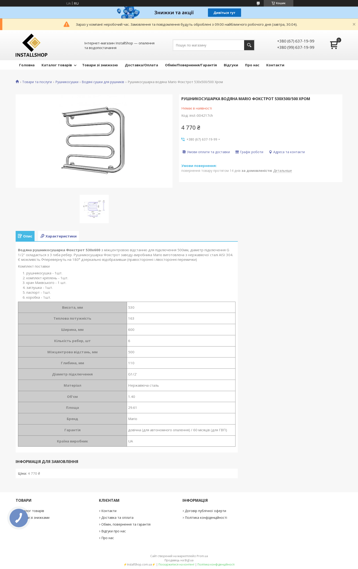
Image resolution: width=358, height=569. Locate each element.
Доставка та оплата (117, 517)
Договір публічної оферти (205, 511)
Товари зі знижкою (100, 65)
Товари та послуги (37, 82)
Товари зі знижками (33, 517)
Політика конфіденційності (206, 517)
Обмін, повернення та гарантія (126, 524)
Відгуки (231, 65)
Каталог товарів (57, 65)
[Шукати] (249, 45)
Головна (27, 65)
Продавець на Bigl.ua (179, 560)
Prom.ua (202, 556)
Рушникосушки (66, 82)
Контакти (275, 65)
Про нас (252, 65)
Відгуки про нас (113, 531)
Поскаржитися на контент (176, 564)
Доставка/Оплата (141, 65)
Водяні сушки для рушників (103, 82)
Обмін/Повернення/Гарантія (191, 65)
